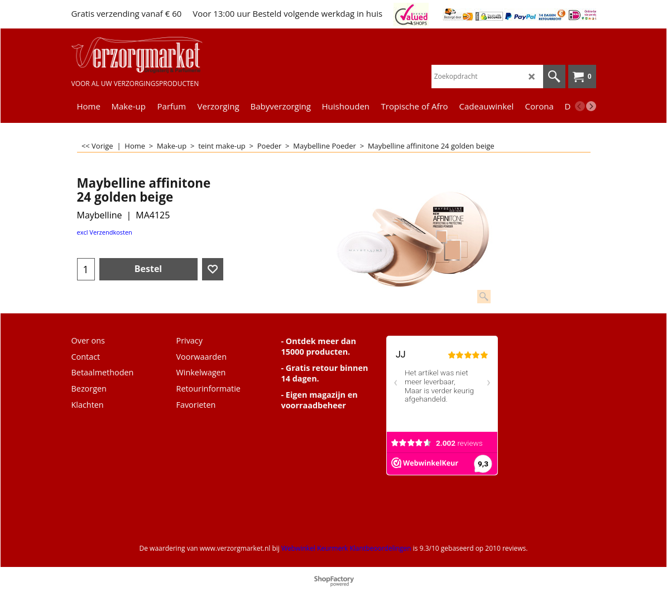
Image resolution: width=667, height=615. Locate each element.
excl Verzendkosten (104, 232)
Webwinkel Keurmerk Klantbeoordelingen (346, 548)
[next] (591, 106)
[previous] (580, 106)
